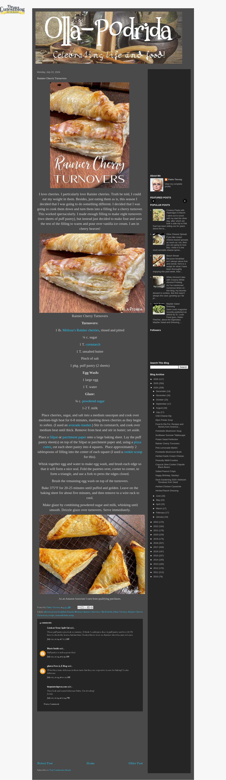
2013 (156, 564)
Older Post (136, 763)
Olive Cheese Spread (176, 234)
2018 (156, 543)
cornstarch (93, 344)
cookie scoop (133, 452)
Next (185, 201)
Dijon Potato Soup (164, 420)
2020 (156, 534)
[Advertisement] (90, 736)
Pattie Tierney (120, 612)
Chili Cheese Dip (164, 416)
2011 (156, 572)
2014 (156, 559)
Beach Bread (172, 255)
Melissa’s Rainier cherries (81, 330)
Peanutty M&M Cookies (167, 460)
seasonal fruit (61, 615)
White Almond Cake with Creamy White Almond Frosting (175, 280)
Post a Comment (51, 704)
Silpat (54, 437)
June (158, 496)
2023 (156, 522)
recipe (51, 615)
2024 (156, 387)
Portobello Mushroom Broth (169, 452)
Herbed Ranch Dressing (167, 490)
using (71, 615)
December (161, 391)
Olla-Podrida (106, 612)
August (159, 408)
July (158, 412)
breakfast (62, 612)
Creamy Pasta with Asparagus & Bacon (175, 211)
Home (91, 763)
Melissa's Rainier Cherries (87, 612)
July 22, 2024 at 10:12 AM (58, 677)
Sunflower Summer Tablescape (170, 435)
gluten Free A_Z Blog (57, 666)
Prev (153, 201)
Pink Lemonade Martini (166, 448)
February (160, 512)
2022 (156, 526)
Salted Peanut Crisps (166, 471)
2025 (156, 383)
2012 (156, 568)
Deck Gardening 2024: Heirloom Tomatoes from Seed (171, 481)
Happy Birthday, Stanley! (167, 475)
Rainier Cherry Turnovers (167, 443)
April (158, 504)
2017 (156, 547)
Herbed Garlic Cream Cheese (170, 456)
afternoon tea (50, 612)
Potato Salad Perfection (167, 439)
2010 (156, 576)
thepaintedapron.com (57, 686)
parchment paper (74, 437)
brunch (70, 612)
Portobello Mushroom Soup (169, 431)
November (161, 395)
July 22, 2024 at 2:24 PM (58, 698)
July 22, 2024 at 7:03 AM (58, 639)
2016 (156, 551)
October (160, 399)
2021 (156, 530)
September (161, 404)
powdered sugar (93, 401)
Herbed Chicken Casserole (168, 486)
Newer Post (45, 763)
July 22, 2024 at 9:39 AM (58, 656)
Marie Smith (53, 648)
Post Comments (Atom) (60, 770)
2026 (156, 379)
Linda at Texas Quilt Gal (58, 628)
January (160, 517)
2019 (156, 539)
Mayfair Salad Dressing (172, 305)
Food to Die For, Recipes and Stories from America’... (169, 425)
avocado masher (80, 425)
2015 (156, 555)
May (158, 500)
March (159, 508)
